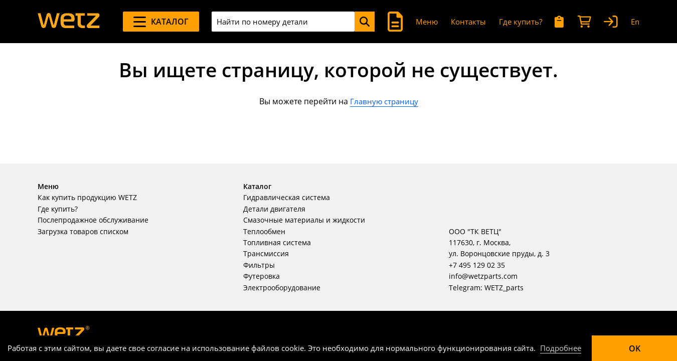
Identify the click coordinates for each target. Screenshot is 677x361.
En (635, 22)
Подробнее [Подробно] (560, 348)
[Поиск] (365, 22)
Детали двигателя (274, 209)
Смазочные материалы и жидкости (304, 220)
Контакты (468, 22)
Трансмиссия (266, 253)
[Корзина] (584, 22)
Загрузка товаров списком (83, 231)
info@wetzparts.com (483, 276)
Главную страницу (384, 101)
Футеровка (261, 276)
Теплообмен (264, 231)
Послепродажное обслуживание (93, 220)
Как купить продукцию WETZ (87, 197)
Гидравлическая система (286, 197)
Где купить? (520, 22)
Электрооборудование (281, 287)
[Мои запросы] (559, 22)
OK (634, 348)
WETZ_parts (504, 287)
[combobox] (283, 22)
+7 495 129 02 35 (477, 265)
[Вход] (611, 22)
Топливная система (277, 242)
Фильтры (259, 265)
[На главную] (69, 21)
